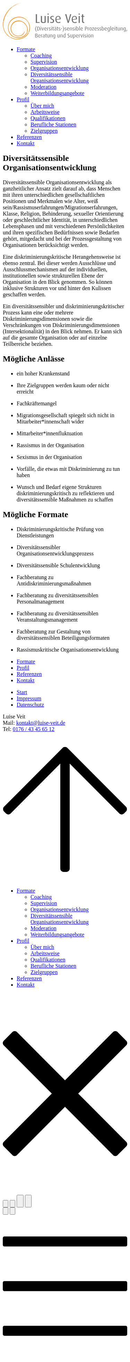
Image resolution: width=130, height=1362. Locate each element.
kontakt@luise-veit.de (40, 723)
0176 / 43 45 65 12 (33, 729)
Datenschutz (30, 705)
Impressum (29, 698)
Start (22, 692)
